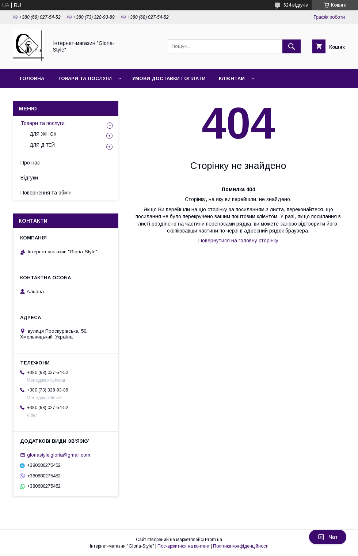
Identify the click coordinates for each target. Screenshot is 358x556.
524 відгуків (295, 5)
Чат (328, 537)
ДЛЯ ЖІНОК (43, 134)
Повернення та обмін (46, 193)
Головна (32, 78)
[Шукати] (291, 46)
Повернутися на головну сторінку (238, 240)
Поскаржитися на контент (183, 546)
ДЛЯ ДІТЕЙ (42, 145)
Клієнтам (232, 78)
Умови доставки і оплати (169, 78)
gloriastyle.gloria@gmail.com (58, 455)
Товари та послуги (84, 78)
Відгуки (29, 178)
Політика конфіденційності (240, 546)
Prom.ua (213, 539)
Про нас (30, 163)
